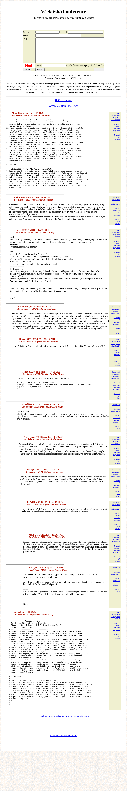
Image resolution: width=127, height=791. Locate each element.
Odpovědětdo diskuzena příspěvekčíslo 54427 (115, 525)
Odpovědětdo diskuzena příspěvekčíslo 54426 (115, 492)
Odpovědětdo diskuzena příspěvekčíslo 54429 (115, 590)
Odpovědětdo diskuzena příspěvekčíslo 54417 (115, 121)
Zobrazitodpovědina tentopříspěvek (116, 132)
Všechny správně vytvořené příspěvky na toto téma (63, 753)
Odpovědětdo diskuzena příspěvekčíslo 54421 (115, 329)
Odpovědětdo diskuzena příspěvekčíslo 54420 (115, 634)
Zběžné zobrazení (63, 105)
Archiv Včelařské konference (63, 110)
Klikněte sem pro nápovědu (63, 772)
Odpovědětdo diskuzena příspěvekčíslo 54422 (115, 362)
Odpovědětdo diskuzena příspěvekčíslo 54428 (115, 557)
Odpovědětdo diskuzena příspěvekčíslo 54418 (115, 220)
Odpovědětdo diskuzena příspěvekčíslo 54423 (115, 394)
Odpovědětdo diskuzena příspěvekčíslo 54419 (115, 252)
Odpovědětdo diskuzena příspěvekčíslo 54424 (115, 427)
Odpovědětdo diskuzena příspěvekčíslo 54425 (115, 459)
